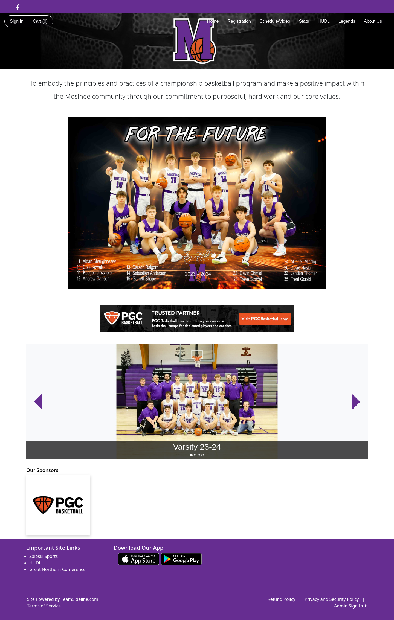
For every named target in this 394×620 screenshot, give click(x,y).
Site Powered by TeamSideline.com (62, 599)
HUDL (324, 21)
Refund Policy (282, 599)
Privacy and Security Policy (332, 599)
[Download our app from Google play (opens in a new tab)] (181, 559)
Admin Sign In (350, 606)
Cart (40, 21)
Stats (304, 21)
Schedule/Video (275, 21)
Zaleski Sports (43, 556)
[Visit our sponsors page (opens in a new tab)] (58, 505)
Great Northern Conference (57, 569)
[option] (197, 401)
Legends (346, 21)
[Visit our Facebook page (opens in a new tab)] (17, 7)
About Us (374, 21)
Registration (239, 21)
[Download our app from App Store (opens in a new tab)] (138, 559)
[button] (38, 401)
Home (213, 21)
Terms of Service (44, 606)
